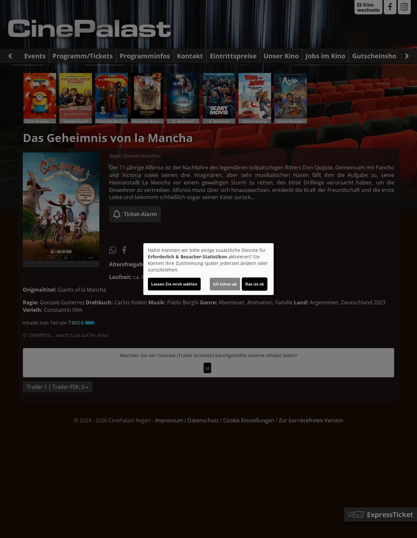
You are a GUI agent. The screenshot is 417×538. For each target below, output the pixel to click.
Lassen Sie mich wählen (174, 284)
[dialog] (208, 269)
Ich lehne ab (225, 284)
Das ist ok (254, 284)
